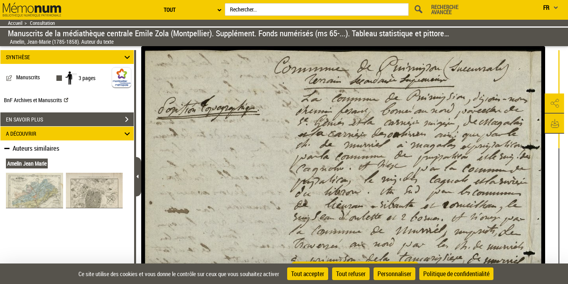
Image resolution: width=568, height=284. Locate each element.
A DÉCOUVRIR (69, 133)
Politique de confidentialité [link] (456, 273)
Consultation (42, 23)
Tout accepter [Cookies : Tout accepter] (307, 273)
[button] (554, 103)
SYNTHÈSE (69, 57)
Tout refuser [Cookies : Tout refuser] (351, 273)
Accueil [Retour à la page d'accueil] (15, 23)
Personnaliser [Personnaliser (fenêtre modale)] (394, 273)
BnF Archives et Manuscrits (36, 100)
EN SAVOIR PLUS (70, 119)
